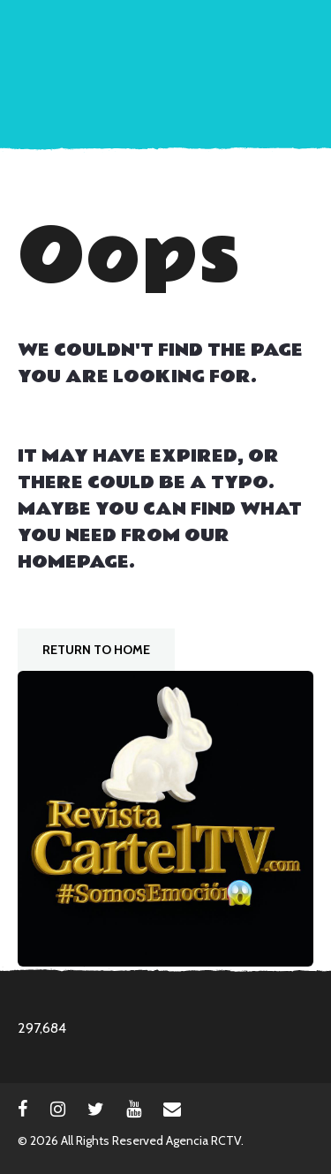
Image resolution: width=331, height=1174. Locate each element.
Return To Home (96, 650)
